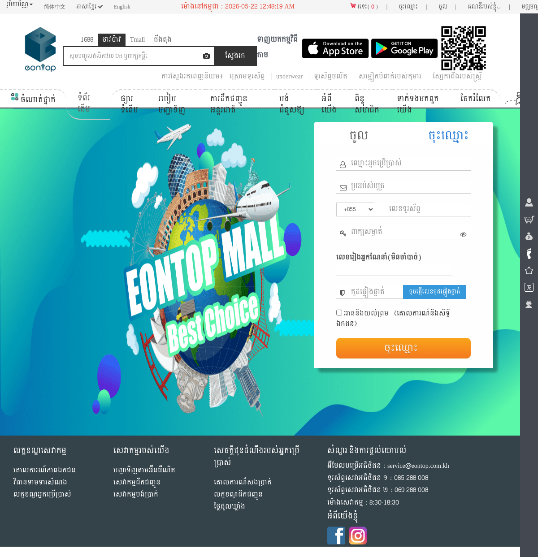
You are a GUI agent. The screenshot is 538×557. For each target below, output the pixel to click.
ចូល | (447, 7)
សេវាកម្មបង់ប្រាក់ (135, 494)
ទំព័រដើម (84, 103)
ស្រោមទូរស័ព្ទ (247, 76)
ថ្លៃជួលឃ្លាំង (229, 506)
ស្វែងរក (235, 55)
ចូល (359, 135)
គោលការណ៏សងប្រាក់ (243, 482)
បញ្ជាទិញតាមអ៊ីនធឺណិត (144, 470)
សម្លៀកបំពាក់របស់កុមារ (390, 76)
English (122, 7)
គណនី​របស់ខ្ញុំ (489, 6)
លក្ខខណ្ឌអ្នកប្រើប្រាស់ (42, 494)
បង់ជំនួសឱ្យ (291, 104)
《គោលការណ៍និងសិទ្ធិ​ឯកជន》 (393, 318)
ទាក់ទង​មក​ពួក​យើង (418, 104)
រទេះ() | (368, 7)
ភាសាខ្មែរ (89, 7)
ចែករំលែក (475, 98)
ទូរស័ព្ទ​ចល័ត (330, 76)
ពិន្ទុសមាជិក (367, 104)
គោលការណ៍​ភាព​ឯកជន (44, 470)
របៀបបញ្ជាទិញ (172, 104)
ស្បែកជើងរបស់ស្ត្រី (457, 76)
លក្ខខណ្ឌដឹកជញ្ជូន (238, 494)
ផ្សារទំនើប (129, 104)
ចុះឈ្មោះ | (413, 7)
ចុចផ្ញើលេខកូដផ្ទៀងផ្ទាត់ (434, 292)
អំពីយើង (329, 104)
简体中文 (54, 7)
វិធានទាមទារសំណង (40, 482)
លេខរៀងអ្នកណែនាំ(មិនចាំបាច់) (378, 258)
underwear (289, 76)
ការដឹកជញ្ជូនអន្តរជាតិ (228, 104)
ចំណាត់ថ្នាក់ (33, 99)
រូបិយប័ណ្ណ (20, 4)
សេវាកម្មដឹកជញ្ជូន (137, 482)
